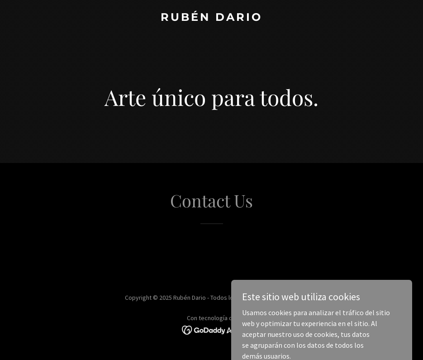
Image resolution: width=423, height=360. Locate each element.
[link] (211, 18)
